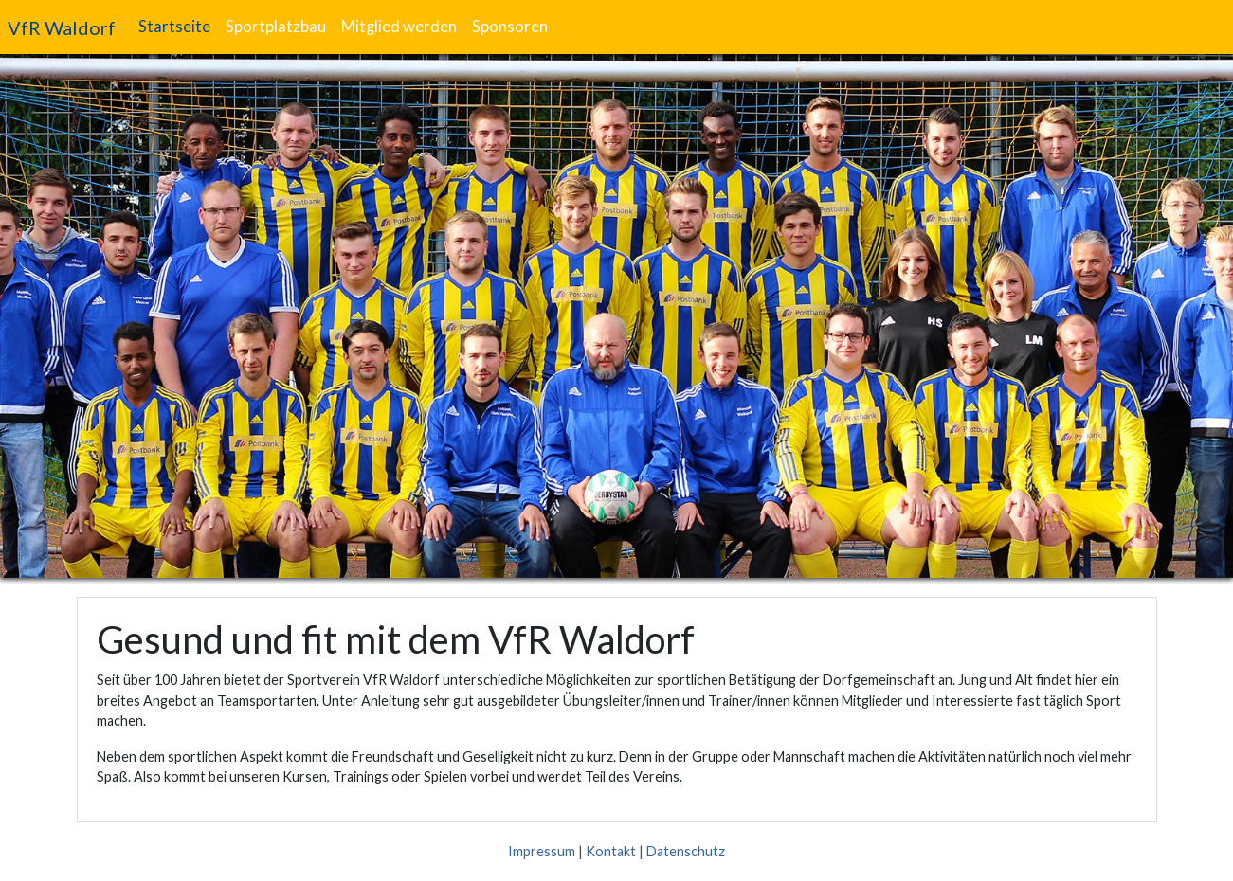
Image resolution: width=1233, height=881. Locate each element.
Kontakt (611, 851)
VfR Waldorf (62, 27)
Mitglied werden (399, 26)
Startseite (178, 25)
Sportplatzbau (276, 26)
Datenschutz (685, 851)
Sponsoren (510, 26)
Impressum (541, 851)
